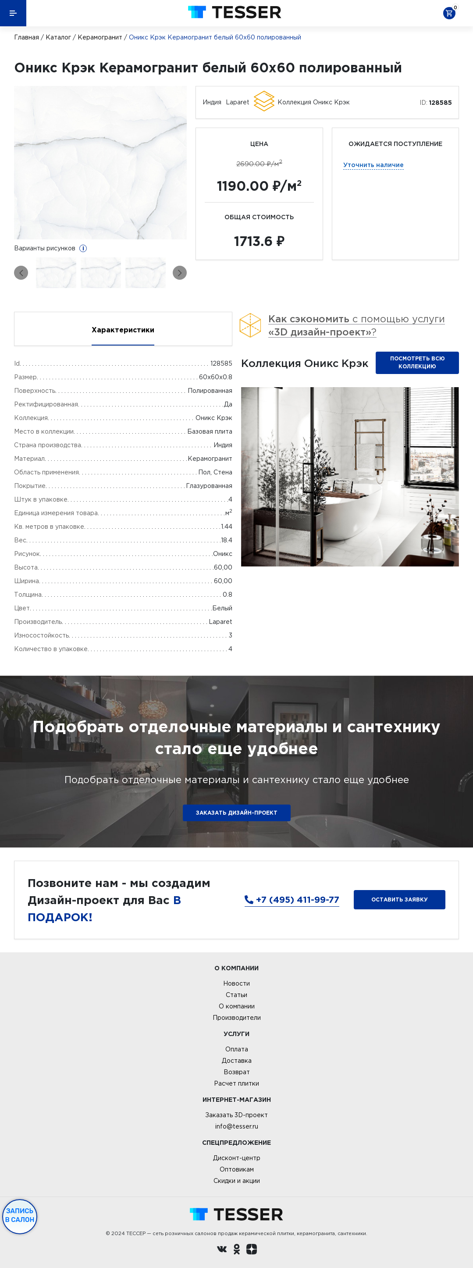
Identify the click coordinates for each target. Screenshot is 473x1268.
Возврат (237, 1072)
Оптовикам (237, 1169)
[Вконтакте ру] (222, 1250)
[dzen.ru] (251, 1250)
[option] (100, 162)
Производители (237, 1017)
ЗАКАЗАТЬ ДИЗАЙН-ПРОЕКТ (236, 813)
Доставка (237, 1060)
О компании (237, 1006)
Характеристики (123, 330)
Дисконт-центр (236, 1157)
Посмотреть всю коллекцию (417, 362)
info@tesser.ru (236, 1126)
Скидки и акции (236, 1180)
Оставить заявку (399, 899)
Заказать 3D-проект (236, 1114)
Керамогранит (100, 37)
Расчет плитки (236, 1083)
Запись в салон (20, 1215)
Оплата (236, 1049)
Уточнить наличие (373, 164)
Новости (236, 983)
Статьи (236, 994)
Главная (26, 37)
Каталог (58, 37)
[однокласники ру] (236, 1250)
